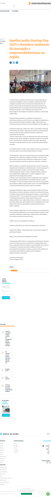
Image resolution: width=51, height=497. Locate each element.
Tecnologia (15, 11)
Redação (4, 41)
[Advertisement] (25, 23)
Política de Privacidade (29, 491)
